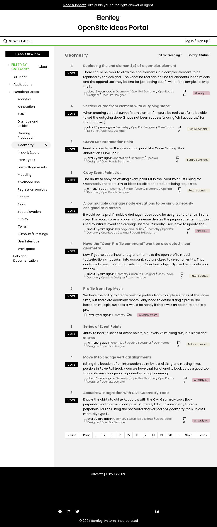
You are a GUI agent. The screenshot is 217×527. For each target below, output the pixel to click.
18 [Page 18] (153, 435)
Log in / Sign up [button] (197, 41)
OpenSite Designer (113, 95)
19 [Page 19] (161, 435)
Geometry (122, 91)
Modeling (152, 189)
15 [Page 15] (128, 435)
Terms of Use (116, 474)
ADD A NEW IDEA (27, 54)
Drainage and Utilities (129, 229)
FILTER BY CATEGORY (18, 67)
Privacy (97, 474)
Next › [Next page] (189, 435)
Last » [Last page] (203, 435)
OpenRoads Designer (116, 161)
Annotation (120, 158)
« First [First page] (72, 435)
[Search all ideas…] (29, 41)
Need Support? (74, 5)
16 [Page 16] (136, 435)
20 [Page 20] (170, 435)
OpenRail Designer (143, 91)
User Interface (137, 277)
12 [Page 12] (104, 435)
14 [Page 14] (120, 435)
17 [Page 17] (145, 435)
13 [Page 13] (112, 435)
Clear (43, 66)
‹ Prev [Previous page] (85, 435)
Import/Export (135, 189)
